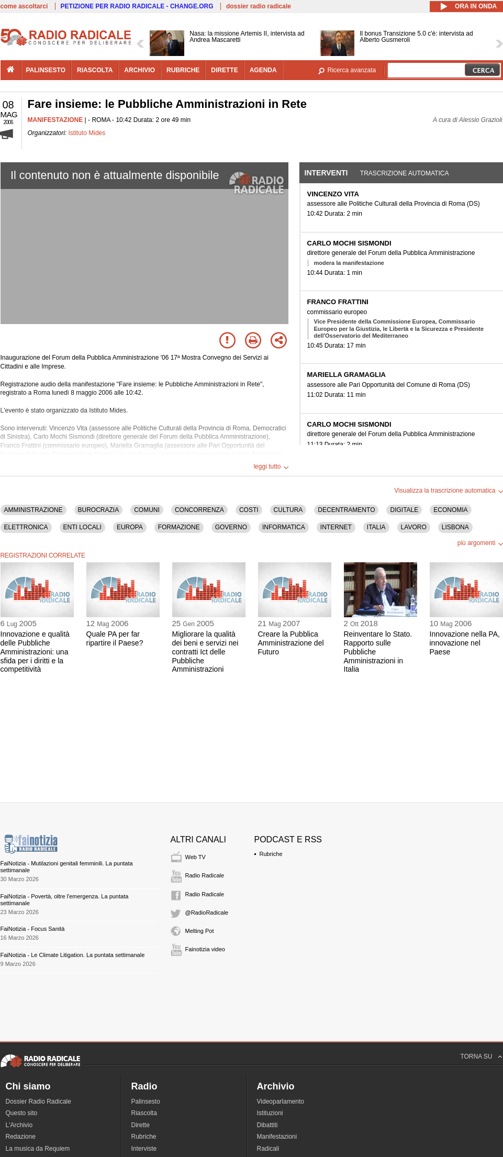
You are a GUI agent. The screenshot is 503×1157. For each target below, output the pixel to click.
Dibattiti (267, 1125)
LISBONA (455, 527)
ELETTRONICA (26, 527)
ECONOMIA (450, 510)
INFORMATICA (283, 527)
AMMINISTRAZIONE (33, 510)
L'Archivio (19, 1125)
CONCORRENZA (199, 510)
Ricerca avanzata (352, 70)
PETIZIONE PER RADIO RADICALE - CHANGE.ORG (137, 6)
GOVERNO (231, 527)
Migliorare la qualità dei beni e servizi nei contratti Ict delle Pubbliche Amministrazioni (205, 651)
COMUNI (147, 510)
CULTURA (288, 510)
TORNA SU (476, 1056)
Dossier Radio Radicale (38, 1101)
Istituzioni (270, 1113)
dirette (224, 70)
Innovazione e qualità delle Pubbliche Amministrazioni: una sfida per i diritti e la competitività (35, 651)
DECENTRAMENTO (346, 510)
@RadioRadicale (207, 912)
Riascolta (144, 1113)
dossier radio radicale (258, 6)
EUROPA (130, 527)
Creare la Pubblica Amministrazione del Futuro (291, 643)
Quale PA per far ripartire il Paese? (114, 638)
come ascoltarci (24, 6)
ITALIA (376, 527)
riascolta (95, 70)
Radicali (268, 1148)
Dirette (140, 1125)
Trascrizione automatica (404, 173)
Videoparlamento (281, 1101)
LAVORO (414, 527)
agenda (263, 70)
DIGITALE (404, 510)
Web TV (195, 857)
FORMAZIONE (179, 527)
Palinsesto (145, 1101)
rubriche (182, 70)
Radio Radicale (205, 875)
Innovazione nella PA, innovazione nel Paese (465, 643)
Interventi (326, 173)
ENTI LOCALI (82, 527)
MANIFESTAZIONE (55, 120)
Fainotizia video (205, 949)
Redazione (21, 1136)
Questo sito (22, 1113)
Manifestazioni (277, 1136)
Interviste (144, 1148)
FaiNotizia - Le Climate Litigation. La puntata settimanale (73, 955)
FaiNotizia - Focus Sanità (33, 929)
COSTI (249, 510)
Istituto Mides (87, 133)
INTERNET (336, 527)
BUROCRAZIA (98, 510)
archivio (139, 70)
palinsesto (46, 70)
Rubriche (271, 854)
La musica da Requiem (38, 1148)
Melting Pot (199, 931)
